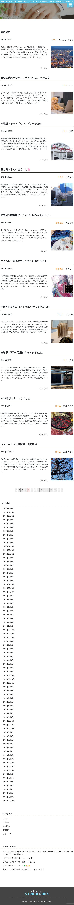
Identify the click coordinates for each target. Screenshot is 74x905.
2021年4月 (7, 706)
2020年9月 (7, 732)
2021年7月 (7, 694)
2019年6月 (7, 785)
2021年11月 (7, 679)
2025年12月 (7, 512)
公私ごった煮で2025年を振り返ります (17, 858)
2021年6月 (7, 698)
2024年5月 (7, 569)
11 (55, 490)
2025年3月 (7, 539)
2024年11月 (7, 550)
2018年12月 (7, 801)
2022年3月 (7, 664)
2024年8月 (7, 561)
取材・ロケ (7, 834)
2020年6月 (7, 744)
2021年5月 (7, 702)
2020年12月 (7, 721)
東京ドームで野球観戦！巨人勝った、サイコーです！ (23, 869)
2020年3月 (7, 755)
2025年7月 (7, 523)
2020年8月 (7, 736)
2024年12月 (7, 546)
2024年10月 (7, 554)
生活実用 (6, 830)
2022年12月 (7, 630)
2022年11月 (7, 634)
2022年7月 (7, 649)
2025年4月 (7, 535)
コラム (5, 818)
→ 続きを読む (43, 68)
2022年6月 (7, 652)
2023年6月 (7, 607)
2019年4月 (7, 793)
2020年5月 (7, 747)
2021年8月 (7, 690)
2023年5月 (7, 611)
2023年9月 (7, 596)
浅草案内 (6, 822)
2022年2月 (7, 668)
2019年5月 (7, 789)
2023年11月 (7, 588)
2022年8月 (7, 645)
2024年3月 (7, 577)
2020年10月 (7, 728)
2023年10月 (7, 592)
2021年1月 (7, 717)
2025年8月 (7, 520)
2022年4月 (7, 660)
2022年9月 (7, 641)
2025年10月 (7, 516)
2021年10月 (7, 683)
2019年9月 (7, 774)
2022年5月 (7, 656)
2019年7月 (7, 782)
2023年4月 (7, 615)
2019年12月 (7, 763)
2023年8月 (7, 599)
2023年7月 (7, 603)
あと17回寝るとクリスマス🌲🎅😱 (16, 865)
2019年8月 (7, 778)
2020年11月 (7, 725)
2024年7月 (7, 565)
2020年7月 (7, 740)
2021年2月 (7, 713)
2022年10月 (7, 637)
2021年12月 (7, 675)
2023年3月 (7, 618)
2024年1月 (7, 580)
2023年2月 (7, 622)
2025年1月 (7, 542)
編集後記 (6, 826)
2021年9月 (7, 687)
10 (51, 490)
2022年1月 (7, 671)
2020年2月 (7, 759)
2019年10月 (7, 770)
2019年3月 (7, 797)
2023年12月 (7, 584)
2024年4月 (7, 573)
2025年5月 (7, 531)
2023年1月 (7, 626)
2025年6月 (7, 527)
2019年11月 (7, 766)
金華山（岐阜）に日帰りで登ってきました (19, 862)
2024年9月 (7, 558)
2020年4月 (7, 751)
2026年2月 (7, 508)
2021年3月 (7, 709)
